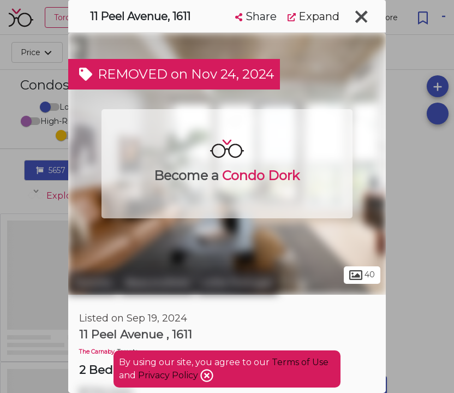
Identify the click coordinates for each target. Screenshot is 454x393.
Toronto (93, 283)
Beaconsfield (157, 283)
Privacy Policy (169, 375)
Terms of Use (300, 362)
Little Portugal (237, 283)
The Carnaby (97, 351)
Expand (313, 16)
